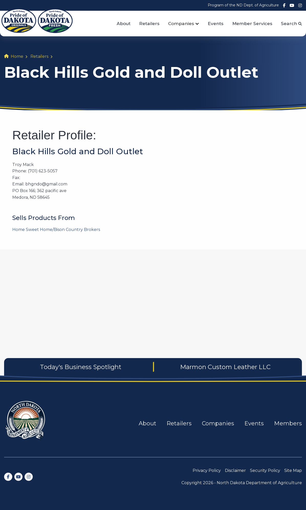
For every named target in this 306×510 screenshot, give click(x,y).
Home (17, 56)
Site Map (293, 470)
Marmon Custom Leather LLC (225, 367)
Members (288, 423)
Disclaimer (235, 470)
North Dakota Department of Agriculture (259, 482)
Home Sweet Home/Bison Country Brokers (56, 229)
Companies (181, 23)
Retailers (149, 23)
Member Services (252, 23)
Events (215, 23)
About (123, 23)
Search (291, 23)
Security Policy (265, 470)
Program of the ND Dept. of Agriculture (243, 5)
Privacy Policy (207, 470)
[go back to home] (25, 423)
